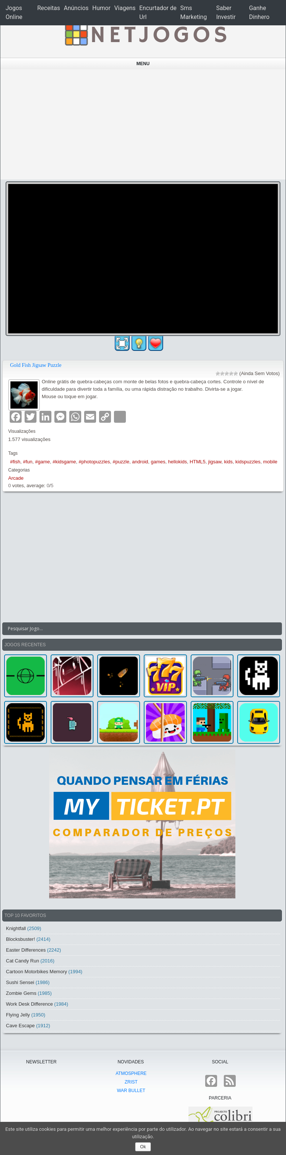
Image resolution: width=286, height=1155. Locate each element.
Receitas (48, 8)
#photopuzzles (94, 461)
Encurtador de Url (158, 12)
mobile (270, 461)
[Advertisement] (143, 124)
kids (228, 461)
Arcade (15, 478)
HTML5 (198, 461)
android (140, 461)
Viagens (125, 8)
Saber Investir (225, 12)
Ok (143, 1146)
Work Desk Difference (29, 1004)
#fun (27, 461)
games (158, 461)
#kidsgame (64, 461)
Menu (142, 63)
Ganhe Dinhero (259, 12)
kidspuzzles (247, 461)
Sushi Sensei (20, 982)
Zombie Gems (21, 993)
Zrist (131, 1082)
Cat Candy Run (22, 961)
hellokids (177, 461)
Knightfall (16, 928)
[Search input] (137, 628)
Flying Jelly (18, 1015)
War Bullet (131, 1090)
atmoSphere (130, 1073)
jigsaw (214, 461)
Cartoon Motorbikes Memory (36, 971)
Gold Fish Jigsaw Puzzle (35, 365)
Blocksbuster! (20, 939)
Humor (101, 8)
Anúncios (76, 8)
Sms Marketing (193, 12)
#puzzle (120, 461)
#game (42, 461)
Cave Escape (20, 1025)
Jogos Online (14, 12)
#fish (15, 461)
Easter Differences (26, 950)
